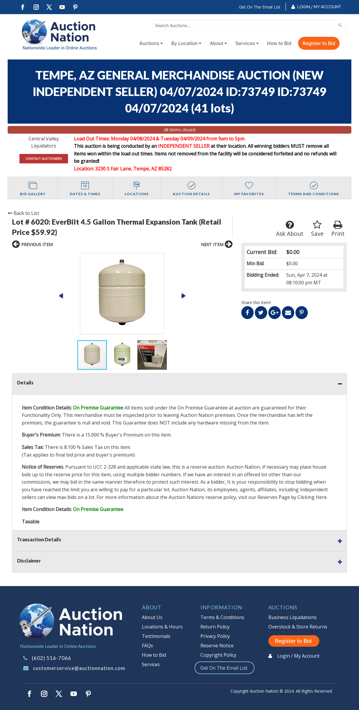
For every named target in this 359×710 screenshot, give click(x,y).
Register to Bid (319, 43)
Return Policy (215, 626)
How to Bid (279, 43)
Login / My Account (319, 6)
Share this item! (256, 302)
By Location (184, 43)
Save (317, 229)
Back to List (23, 213)
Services (245, 43)
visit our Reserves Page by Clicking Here (282, 497)
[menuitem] (150, 43)
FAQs (147, 645)
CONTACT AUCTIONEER (44, 158)
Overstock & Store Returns (297, 626)
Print (338, 229)
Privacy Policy (215, 636)
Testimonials (156, 636)
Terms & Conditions (222, 617)
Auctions (149, 43)
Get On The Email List (259, 7)
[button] (61, 296)
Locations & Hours (162, 626)
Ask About (289, 229)
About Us (152, 617)
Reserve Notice (217, 645)
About (216, 43)
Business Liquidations (292, 617)
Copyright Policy (218, 655)
